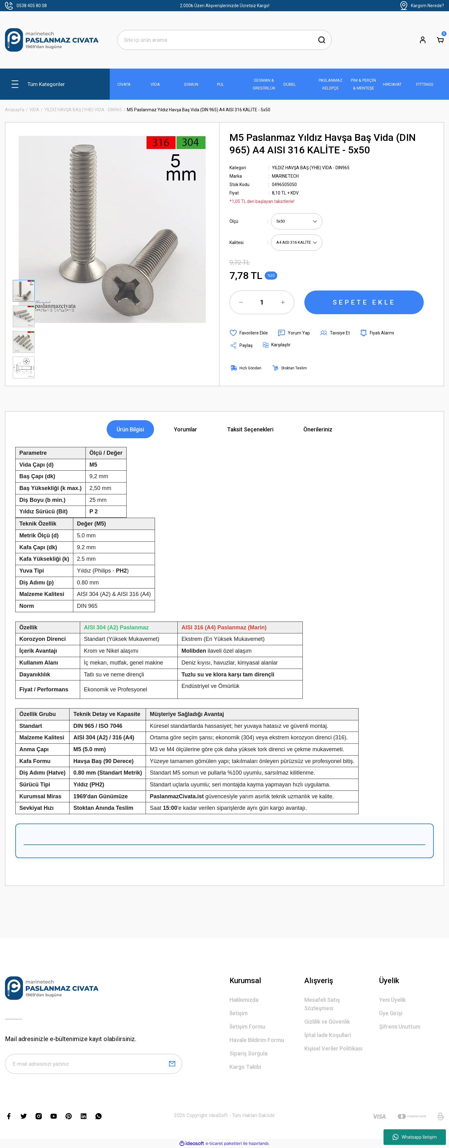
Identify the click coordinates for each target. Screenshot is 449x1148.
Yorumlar (185, 429)
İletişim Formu (247, 1026)
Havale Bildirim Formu (256, 1040)
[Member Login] (423, 40)
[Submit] (172, 1064)
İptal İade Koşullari (327, 1035)
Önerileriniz (317, 429)
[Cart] (440, 40)
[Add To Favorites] (248, 333)
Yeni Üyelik (392, 1000)
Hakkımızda (243, 1000)
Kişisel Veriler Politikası (333, 1048)
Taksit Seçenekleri (250, 429)
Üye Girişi (390, 1013)
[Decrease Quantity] (241, 302)
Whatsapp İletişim (415, 1137)
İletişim (238, 1013)
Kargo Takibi (245, 1067)
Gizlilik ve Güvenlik (327, 1021)
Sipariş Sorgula (248, 1053)
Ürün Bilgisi (130, 429)
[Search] (224, 40)
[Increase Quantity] (283, 302)
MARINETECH (285, 176)
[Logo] (52, 39)
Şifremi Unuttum (399, 1026)
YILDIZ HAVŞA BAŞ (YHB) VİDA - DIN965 (311, 167)
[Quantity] (262, 302)
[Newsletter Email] (93, 1064)
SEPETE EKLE (364, 302)
